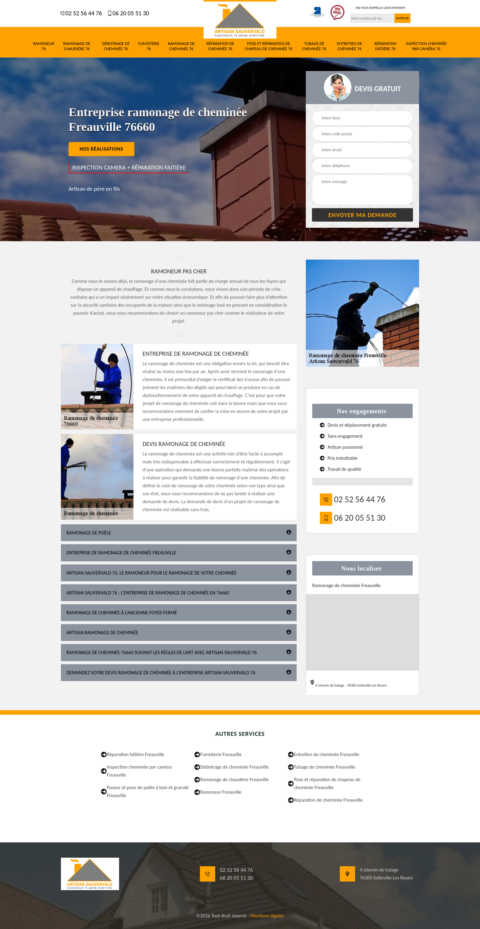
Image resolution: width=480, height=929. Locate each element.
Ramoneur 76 (43, 46)
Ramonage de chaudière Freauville (234, 779)
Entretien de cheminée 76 (349, 46)
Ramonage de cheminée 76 (181, 46)
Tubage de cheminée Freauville (324, 767)
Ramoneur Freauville (221, 792)
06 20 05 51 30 (130, 13)
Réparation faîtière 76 (385, 46)
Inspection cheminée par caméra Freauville (139, 771)
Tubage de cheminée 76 (314, 46)
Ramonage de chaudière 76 (76, 46)
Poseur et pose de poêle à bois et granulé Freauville (148, 791)
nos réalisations (101, 149)
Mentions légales (267, 916)
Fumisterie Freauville (221, 754)
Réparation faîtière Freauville (135, 754)
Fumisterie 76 (148, 46)
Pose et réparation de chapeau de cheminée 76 (268, 46)
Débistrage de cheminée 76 (116, 46)
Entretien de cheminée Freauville (326, 754)
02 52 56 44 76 (83, 13)
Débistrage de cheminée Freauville (234, 767)
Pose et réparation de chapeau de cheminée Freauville (327, 783)
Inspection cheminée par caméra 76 (426, 46)
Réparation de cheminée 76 (220, 46)
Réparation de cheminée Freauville (328, 800)
